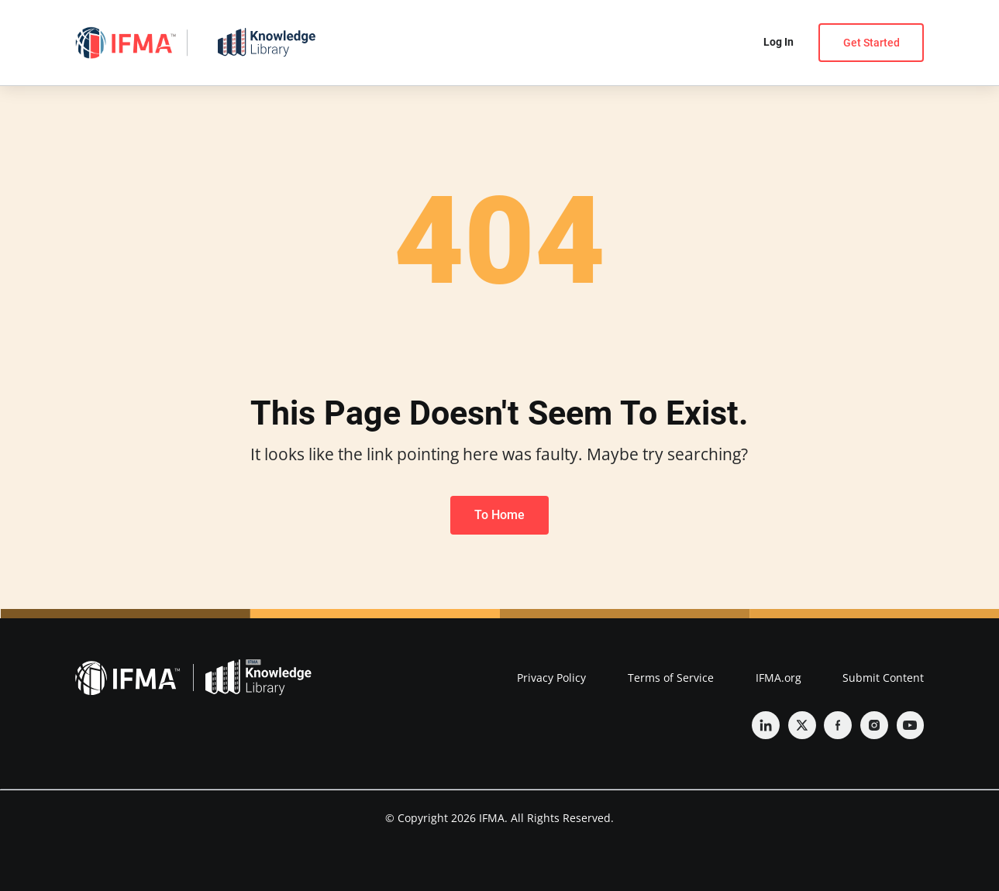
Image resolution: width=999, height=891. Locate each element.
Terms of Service (671, 677)
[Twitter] (802, 725)
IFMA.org (778, 677)
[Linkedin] (766, 725)
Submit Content (883, 677)
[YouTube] (911, 725)
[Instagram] (874, 725)
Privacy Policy (551, 677)
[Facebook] (838, 725)
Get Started (871, 42)
